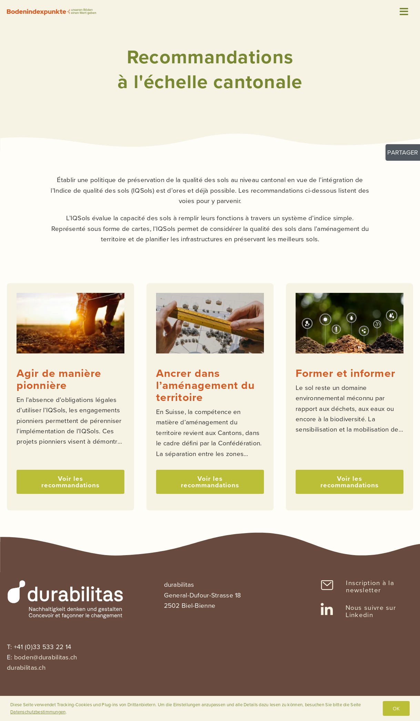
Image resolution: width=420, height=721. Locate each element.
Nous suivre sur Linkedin (371, 611)
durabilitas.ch (26, 667)
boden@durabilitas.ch (45, 657)
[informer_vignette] (349, 296)
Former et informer (345, 373)
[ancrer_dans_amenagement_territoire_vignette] (210, 296)
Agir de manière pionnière (59, 379)
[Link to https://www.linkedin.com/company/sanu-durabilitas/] (327, 610)
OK (396, 708)
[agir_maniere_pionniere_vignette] (70, 296)
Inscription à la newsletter (370, 586)
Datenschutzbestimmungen (38, 712)
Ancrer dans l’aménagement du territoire (205, 385)
